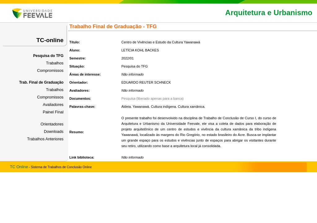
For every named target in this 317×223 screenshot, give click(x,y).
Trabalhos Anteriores (45, 139)
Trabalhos (54, 63)
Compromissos (50, 70)
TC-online (49, 40)
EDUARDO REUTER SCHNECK (146, 82)
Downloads (53, 131)
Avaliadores (53, 104)
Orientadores (52, 124)
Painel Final (53, 112)
